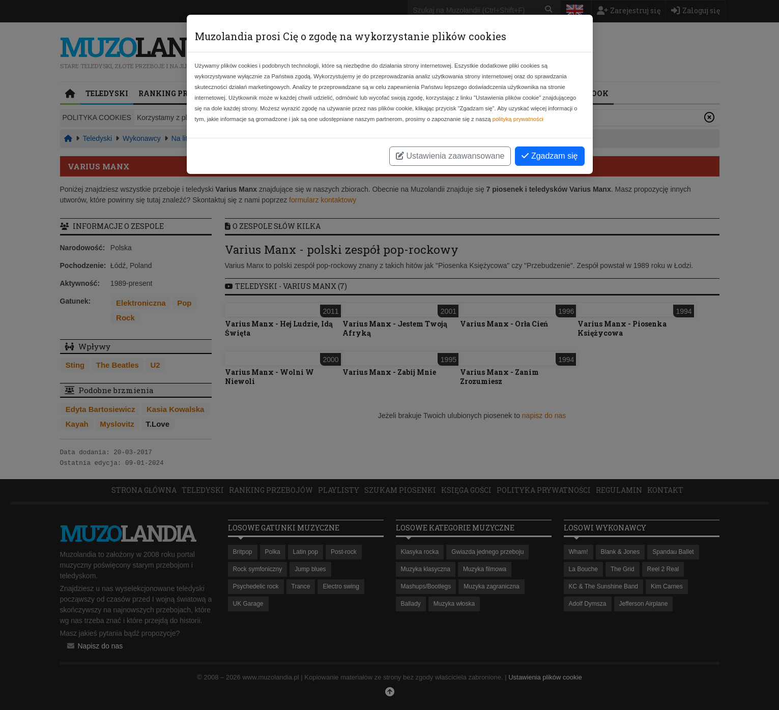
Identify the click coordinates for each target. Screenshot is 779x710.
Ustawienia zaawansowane (450, 156)
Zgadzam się (550, 156)
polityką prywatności (518, 119)
